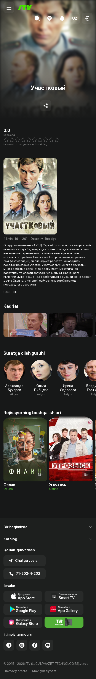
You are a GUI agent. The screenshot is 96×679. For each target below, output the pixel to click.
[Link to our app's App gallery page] (64, 609)
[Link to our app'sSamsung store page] (22, 622)
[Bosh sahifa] (25, 7)
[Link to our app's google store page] (22, 609)
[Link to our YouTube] (47, 645)
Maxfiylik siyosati (44, 671)
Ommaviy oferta (15, 671)
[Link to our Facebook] (34, 645)
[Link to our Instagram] (21, 645)
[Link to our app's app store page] (22, 596)
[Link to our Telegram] (8, 645)
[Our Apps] (64, 596)
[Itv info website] (64, 622)
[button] (74, 18)
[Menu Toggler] (8, 7)
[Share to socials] (45, 105)
